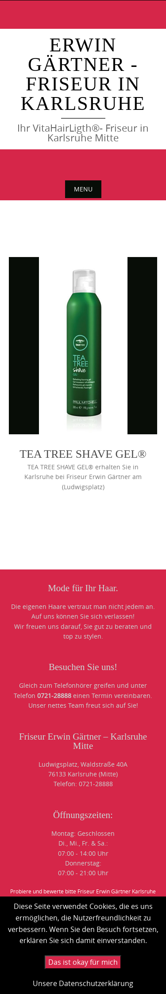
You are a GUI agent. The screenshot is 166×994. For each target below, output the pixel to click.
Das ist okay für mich (83, 962)
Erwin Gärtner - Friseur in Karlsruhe (82, 74)
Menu (83, 189)
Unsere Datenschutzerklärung (83, 983)
